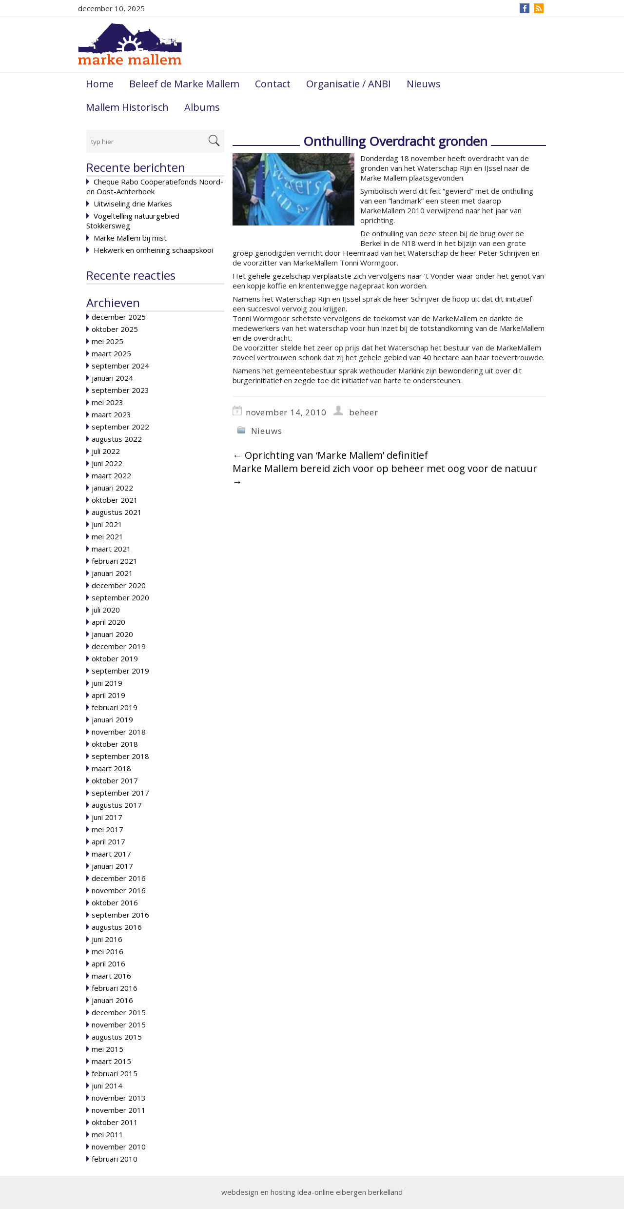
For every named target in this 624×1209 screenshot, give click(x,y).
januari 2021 (112, 573)
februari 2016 (114, 988)
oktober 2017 (115, 780)
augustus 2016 (117, 927)
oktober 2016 (115, 902)
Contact (273, 83)
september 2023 (120, 390)
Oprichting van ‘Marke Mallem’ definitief (330, 455)
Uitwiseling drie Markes (133, 203)
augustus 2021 (117, 512)
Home (100, 83)
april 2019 (108, 695)
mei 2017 (107, 829)
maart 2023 (111, 414)
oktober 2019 (115, 658)
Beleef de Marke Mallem (184, 83)
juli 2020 (106, 610)
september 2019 (120, 671)
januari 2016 (112, 1000)
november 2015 (119, 1024)
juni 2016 (107, 939)
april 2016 (108, 963)
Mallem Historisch (127, 107)
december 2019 (119, 646)
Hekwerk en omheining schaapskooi (153, 250)
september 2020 (120, 597)
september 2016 (120, 915)
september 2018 (120, 756)
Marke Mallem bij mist (130, 238)
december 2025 (119, 317)
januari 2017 (112, 866)
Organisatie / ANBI (348, 83)
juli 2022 (106, 451)
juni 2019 (107, 683)
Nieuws (424, 83)
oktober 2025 (115, 329)
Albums (202, 107)
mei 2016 (107, 951)
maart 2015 (111, 1061)
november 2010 (119, 1146)
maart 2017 (111, 854)
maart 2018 (111, 768)
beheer (363, 412)
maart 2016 (111, 976)
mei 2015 (107, 1049)
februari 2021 (114, 561)
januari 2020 (112, 634)
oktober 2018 (115, 744)
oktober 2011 (115, 1122)
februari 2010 (114, 1159)
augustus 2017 (117, 805)
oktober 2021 (115, 500)
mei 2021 (107, 536)
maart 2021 (111, 548)
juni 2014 (107, 1085)
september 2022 (120, 426)
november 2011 (119, 1110)
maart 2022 (111, 475)
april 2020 (108, 622)
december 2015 (119, 1012)
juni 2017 (107, 817)
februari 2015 (114, 1073)
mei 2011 (107, 1134)
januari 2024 (112, 378)
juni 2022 (107, 463)
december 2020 (119, 585)
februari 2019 (114, 707)
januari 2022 (112, 487)
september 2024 (120, 365)
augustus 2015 (117, 1037)
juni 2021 (107, 524)
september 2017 (120, 793)
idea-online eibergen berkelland (350, 1192)
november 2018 (119, 732)
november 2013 (119, 1098)
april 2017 (108, 841)
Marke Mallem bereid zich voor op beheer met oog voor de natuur (385, 475)
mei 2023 (107, 402)
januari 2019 (112, 719)
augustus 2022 (117, 439)
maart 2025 (111, 353)
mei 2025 (107, 341)
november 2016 (119, 890)
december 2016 (119, 878)
